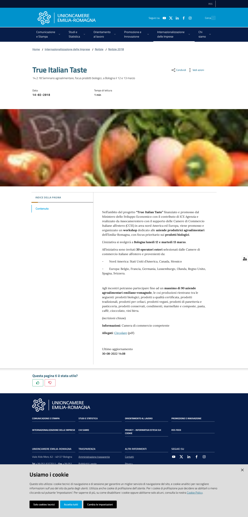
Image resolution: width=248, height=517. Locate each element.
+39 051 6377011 (46, 464)
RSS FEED (176, 430)
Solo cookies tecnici (44, 504)
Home (36, 49)
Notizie (99, 49)
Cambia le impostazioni (100, 504)
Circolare (120, 333)
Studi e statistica (88, 418)
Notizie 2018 (116, 49)
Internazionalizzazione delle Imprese (67, 49)
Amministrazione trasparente (94, 457)
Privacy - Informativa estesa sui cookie (143, 431)
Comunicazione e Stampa (46, 418)
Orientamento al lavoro (139, 418)
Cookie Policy (195, 492)
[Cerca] (212, 18)
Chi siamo (84, 430)
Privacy (129, 464)
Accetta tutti (71, 504)
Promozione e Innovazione (186, 418)
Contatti (129, 457)
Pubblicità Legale (88, 464)
